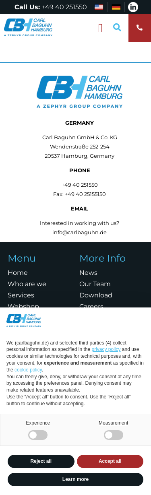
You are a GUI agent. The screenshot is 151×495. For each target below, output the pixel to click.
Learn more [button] (75, 479)
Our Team (95, 284)
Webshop (23, 306)
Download (95, 295)
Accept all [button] (110, 461)
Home (18, 272)
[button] (100, 28)
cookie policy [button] (28, 370)
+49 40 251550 (64, 7)
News (88, 272)
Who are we (27, 284)
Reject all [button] (41, 461)
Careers (91, 306)
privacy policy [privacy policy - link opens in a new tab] (105, 349)
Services (21, 295)
